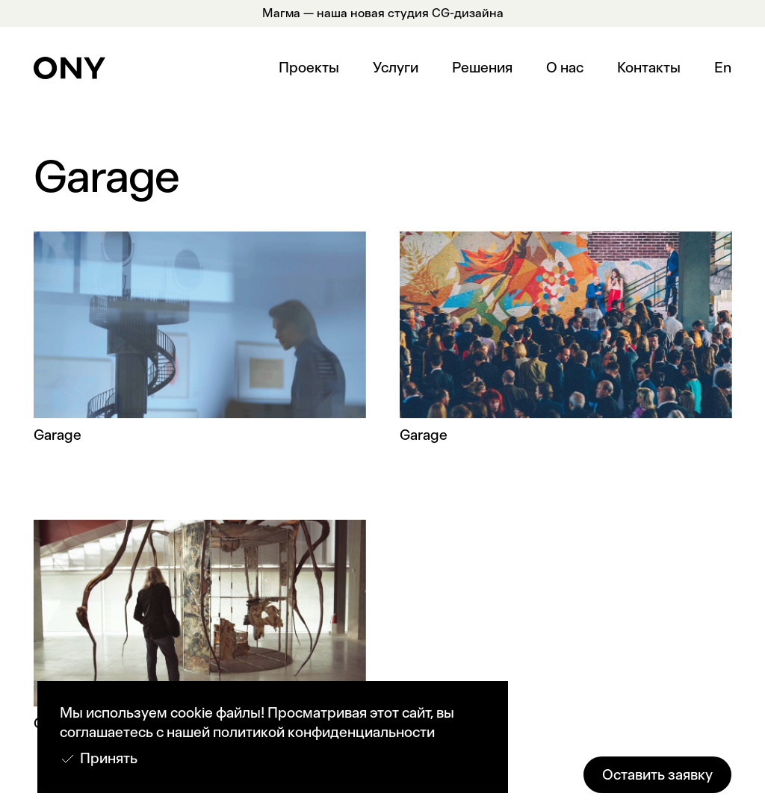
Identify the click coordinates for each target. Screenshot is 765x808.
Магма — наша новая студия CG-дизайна (383, 13)
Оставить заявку (657, 774)
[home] (69, 68)
